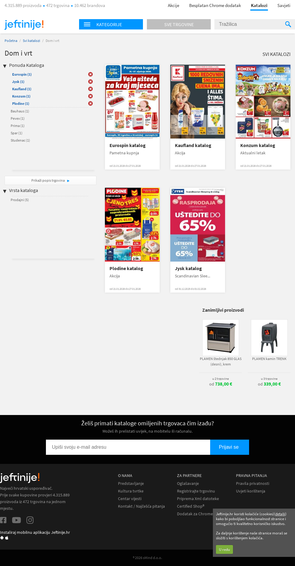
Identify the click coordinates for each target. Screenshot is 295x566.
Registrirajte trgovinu (196, 491)
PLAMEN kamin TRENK (269, 358)
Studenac (20, 140)
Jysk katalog (188, 268)
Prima (18, 125)
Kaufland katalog (193, 145)
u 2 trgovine (220, 378)
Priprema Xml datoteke (198, 498)
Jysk (18, 81)
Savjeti (283, 5)
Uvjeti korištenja (250, 491)
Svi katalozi (31, 40)
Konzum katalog (257, 145)
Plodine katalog (126, 268)
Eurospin (22, 74)
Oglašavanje (188, 483)
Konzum (21, 96)
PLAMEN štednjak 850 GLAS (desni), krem (220, 361)
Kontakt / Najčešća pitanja (141, 506)
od (220, 384)
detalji (280, 513)
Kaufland (21, 89)
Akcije (173, 5)
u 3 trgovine (269, 378)
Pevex (18, 118)
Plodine (20, 103)
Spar (17, 133)
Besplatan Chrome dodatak (215, 5)
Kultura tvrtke (131, 491)
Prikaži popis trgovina (48, 180)
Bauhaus (20, 111)
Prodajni (20, 199)
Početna (11, 40)
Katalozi (259, 5)
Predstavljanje (131, 483)
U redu (224, 549)
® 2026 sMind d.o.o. (147, 557)
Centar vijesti (129, 498)
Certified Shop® (190, 506)
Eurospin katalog (127, 145)
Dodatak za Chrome (195, 513)
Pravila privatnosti (252, 483)
